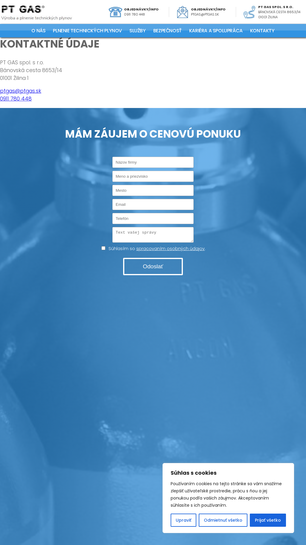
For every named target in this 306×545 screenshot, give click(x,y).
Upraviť (183, 520)
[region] (228, 498)
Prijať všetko (268, 520)
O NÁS (38, 30)
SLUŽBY (137, 30)
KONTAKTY (262, 30)
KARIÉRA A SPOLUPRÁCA (216, 30)
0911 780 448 (134, 14)
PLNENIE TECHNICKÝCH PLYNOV (87, 30)
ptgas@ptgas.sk (205, 14)
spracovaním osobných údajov (170, 250)
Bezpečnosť (167, 30)
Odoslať (153, 268)
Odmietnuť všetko (223, 520)
